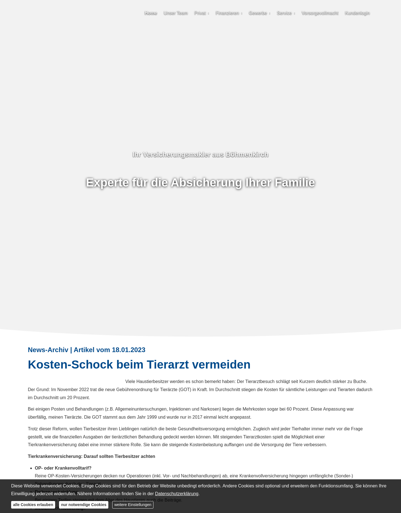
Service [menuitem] (284, 13)
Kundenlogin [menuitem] (357, 13)
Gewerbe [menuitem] (258, 13)
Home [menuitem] (151, 13)
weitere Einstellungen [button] (132, 504)
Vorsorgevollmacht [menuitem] (320, 13)
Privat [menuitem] (200, 13)
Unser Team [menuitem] (176, 13)
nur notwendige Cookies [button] (83, 504)
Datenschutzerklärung (177, 493)
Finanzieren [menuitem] (227, 13)
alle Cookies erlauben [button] (33, 504)
